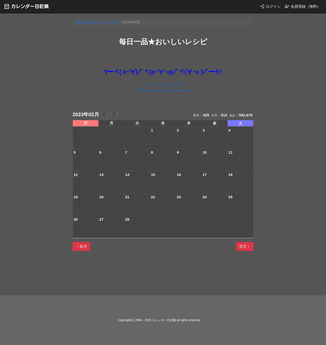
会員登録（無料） (303, 6)
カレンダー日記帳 (26, 6)
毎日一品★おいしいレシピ (96, 22)
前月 (81, 246)
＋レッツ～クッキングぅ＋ (163, 84)
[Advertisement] (163, 275)
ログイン (270, 6)
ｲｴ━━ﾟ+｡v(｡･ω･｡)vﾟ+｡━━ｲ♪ (163, 90)
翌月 (244, 246)
